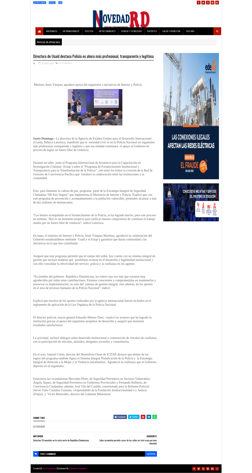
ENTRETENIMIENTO (107, 31)
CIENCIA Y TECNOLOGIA (131, 31)
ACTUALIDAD (65, 63)
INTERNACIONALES (71, 31)
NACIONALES (51, 31)
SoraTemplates (49, 468)
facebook (151, 453)
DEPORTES (152, 31)
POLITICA (89, 31)
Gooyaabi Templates (78, 468)
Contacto (52, 2)
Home (60, 2)
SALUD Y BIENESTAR (171, 31)
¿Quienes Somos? (39, 2)
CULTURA (190, 31)
